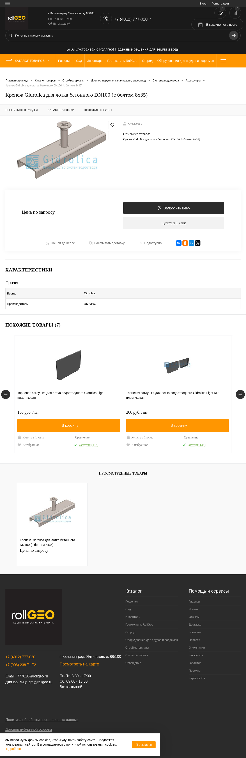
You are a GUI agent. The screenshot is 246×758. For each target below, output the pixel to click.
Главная (194, 598)
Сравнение (82, 434)
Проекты (194, 668)
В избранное (28, 442)
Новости (194, 637)
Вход (203, 3)
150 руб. (28, 409)
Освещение (133, 660)
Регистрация (220, 3)
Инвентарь (132, 614)
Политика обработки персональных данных (41, 717)
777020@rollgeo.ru (32, 673)
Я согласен (144, 744)
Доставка (195, 622)
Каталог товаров (29, 61)
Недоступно (150, 245)
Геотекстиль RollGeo (139, 622)
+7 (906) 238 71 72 (20, 662)
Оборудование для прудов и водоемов (151, 637)
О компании (197, 645)
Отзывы (194, 614)
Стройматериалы (137, 645)
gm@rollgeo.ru (40, 679)
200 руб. (137, 409)
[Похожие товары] (5, 391)
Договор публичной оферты (28, 727)
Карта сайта (197, 675)
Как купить (196, 652)
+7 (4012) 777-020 (20, 654)
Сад (128, 606)
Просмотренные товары (123, 470)
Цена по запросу (38, 213)
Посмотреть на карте (79, 661)
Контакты (195, 629)
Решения (131, 598)
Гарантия (195, 660)
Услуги (193, 606)
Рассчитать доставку (107, 245)
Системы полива (136, 652)
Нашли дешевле (60, 245)
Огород (130, 629)
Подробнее (13, 749)
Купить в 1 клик (173, 225)
